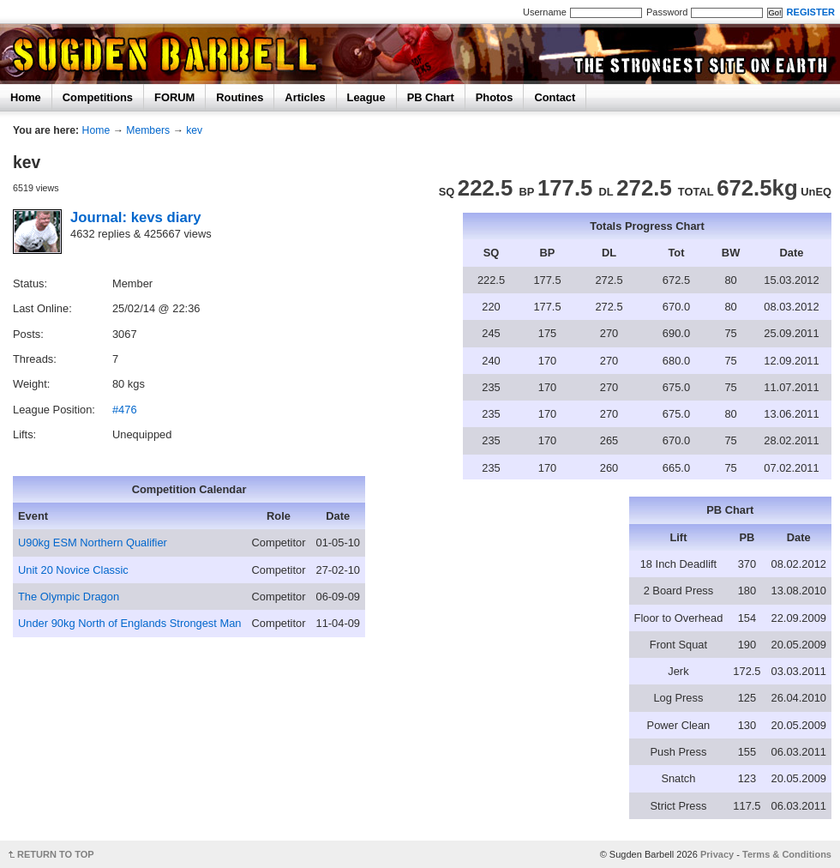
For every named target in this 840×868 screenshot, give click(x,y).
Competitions (98, 97)
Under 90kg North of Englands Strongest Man (130, 623)
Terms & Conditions (786, 854)
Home (25, 97)
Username (545, 12)
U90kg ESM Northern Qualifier (92, 542)
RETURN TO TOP (55, 854)
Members (148, 130)
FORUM (174, 97)
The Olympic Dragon (68, 596)
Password (666, 12)
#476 (124, 409)
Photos (494, 97)
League (366, 97)
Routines (239, 97)
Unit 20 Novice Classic (73, 570)
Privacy (717, 854)
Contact (554, 97)
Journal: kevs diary (135, 217)
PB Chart (430, 97)
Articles (305, 97)
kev (194, 130)
